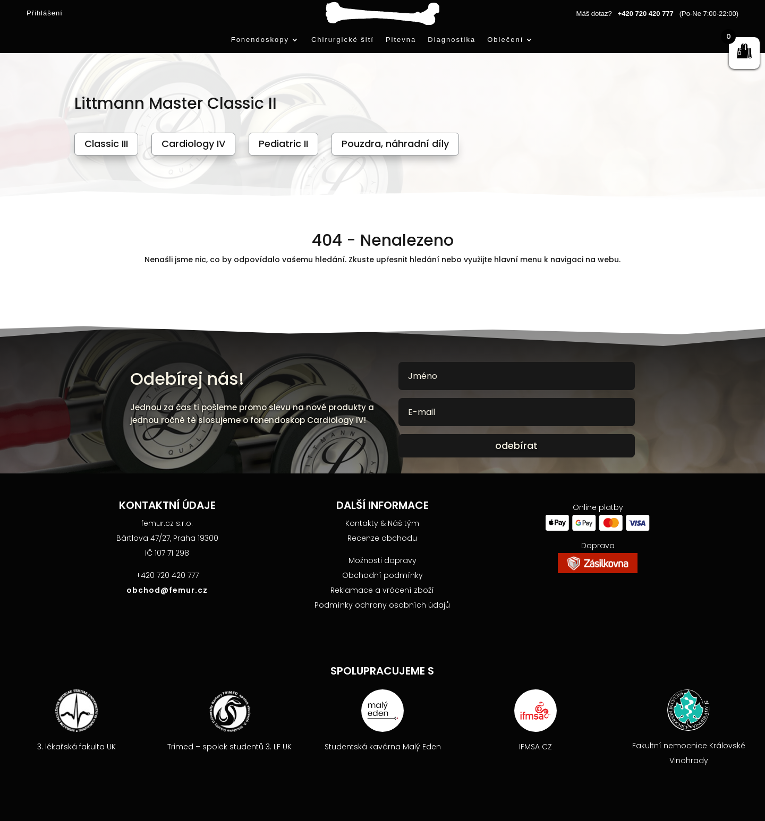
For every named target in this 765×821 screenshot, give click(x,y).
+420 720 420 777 (646, 14)
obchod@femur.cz (167, 590)
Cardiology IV (193, 143)
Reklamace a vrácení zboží (382, 590)
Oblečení (505, 40)
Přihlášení (45, 13)
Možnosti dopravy (382, 560)
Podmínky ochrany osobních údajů (382, 605)
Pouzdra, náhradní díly (395, 143)
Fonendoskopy (260, 40)
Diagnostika (451, 40)
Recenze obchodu (382, 538)
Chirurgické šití (342, 40)
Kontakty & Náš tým (382, 523)
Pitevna (401, 40)
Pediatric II (283, 143)
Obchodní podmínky (382, 575)
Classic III (106, 143)
